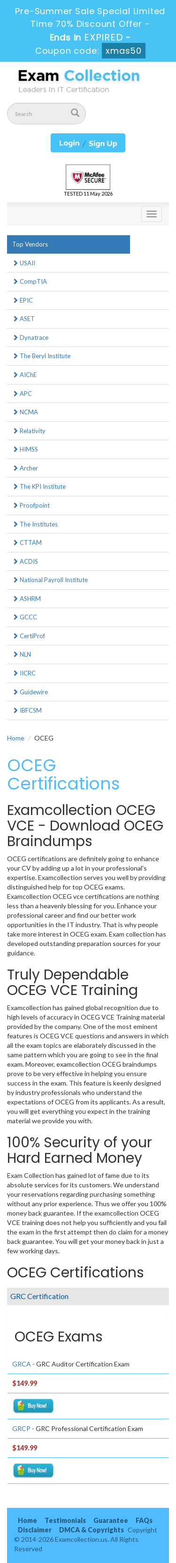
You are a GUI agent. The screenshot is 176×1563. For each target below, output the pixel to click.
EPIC (22, 300)
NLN (21, 654)
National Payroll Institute (50, 580)
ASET (23, 318)
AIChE (24, 374)
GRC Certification (39, 1296)
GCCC (24, 617)
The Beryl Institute (41, 356)
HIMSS (25, 449)
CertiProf (28, 636)
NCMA (25, 412)
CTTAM (27, 542)
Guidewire (30, 692)
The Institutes (35, 524)
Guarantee (110, 1520)
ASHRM (26, 598)
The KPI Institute (39, 486)
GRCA (21, 1364)
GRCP (21, 1428)
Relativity (29, 431)
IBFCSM (27, 710)
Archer (25, 468)
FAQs (144, 1520)
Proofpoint (31, 505)
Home (15, 738)
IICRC (24, 673)
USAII (23, 263)
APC (22, 393)
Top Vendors (30, 244)
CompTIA (29, 281)
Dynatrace (30, 337)
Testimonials (65, 1520)
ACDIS (25, 561)
